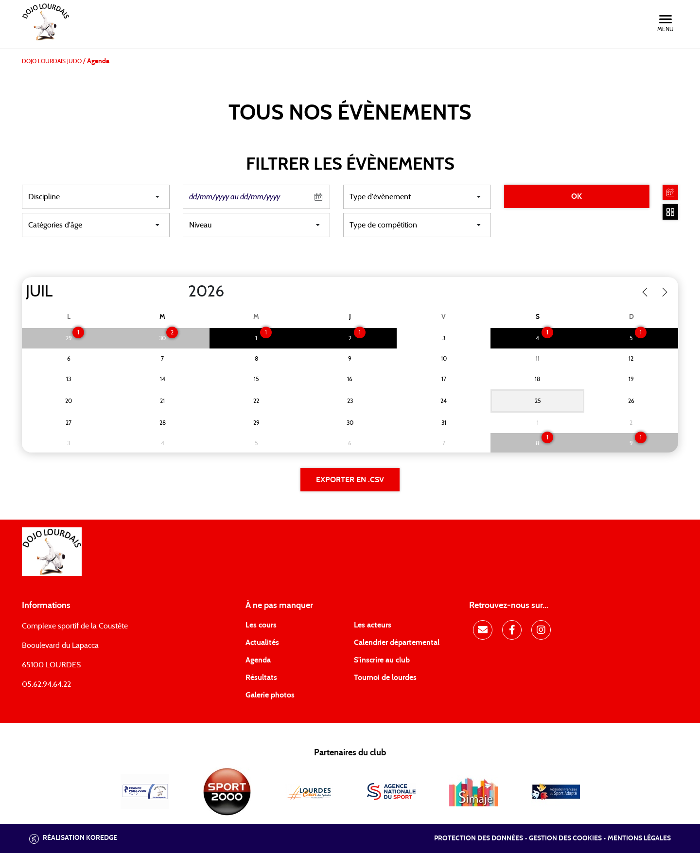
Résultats (261, 677)
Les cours (261, 625)
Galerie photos (270, 695)
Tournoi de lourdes (385, 677)
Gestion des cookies (565, 838)
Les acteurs (372, 625)
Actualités (262, 642)
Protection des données (478, 838)
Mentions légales (639, 838)
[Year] (180, 291)
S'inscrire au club (382, 660)
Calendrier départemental (396, 642)
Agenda (258, 660)
